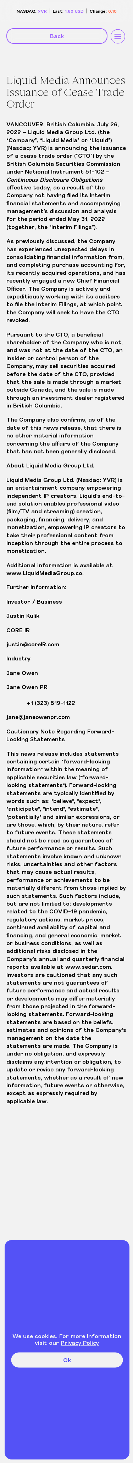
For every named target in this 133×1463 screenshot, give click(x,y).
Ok (67, 1359)
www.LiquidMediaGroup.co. (45, 572)
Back (57, 35)
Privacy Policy (80, 1342)
